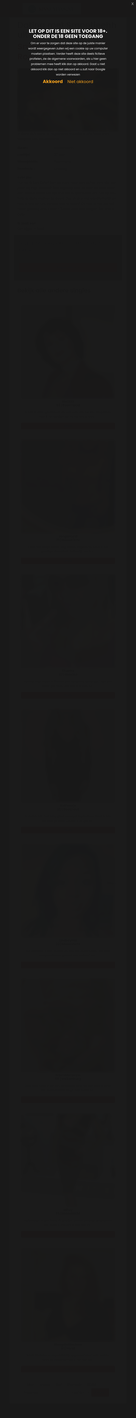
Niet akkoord (80, 81)
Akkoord (53, 81)
